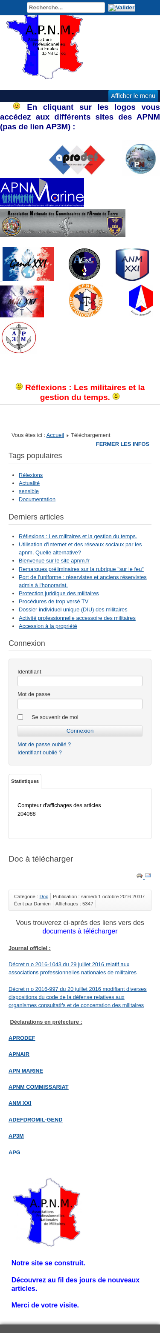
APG (14, 1152)
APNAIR (19, 1054)
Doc (44, 896)
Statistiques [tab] (25, 781)
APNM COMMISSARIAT (39, 1087)
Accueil (55, 435)
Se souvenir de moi (55, 717)
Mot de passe (33, 694)
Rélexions (31, 475)
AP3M (16, 1136)
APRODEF (22, 1038)
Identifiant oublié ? (39, 752)
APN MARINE (26, 1071)
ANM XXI (20, 1103)
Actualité (29, 483)
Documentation (37, 499)
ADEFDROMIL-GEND (36, 1119)
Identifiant (29, 671)
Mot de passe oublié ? (44, 744)
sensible (29, 491)
